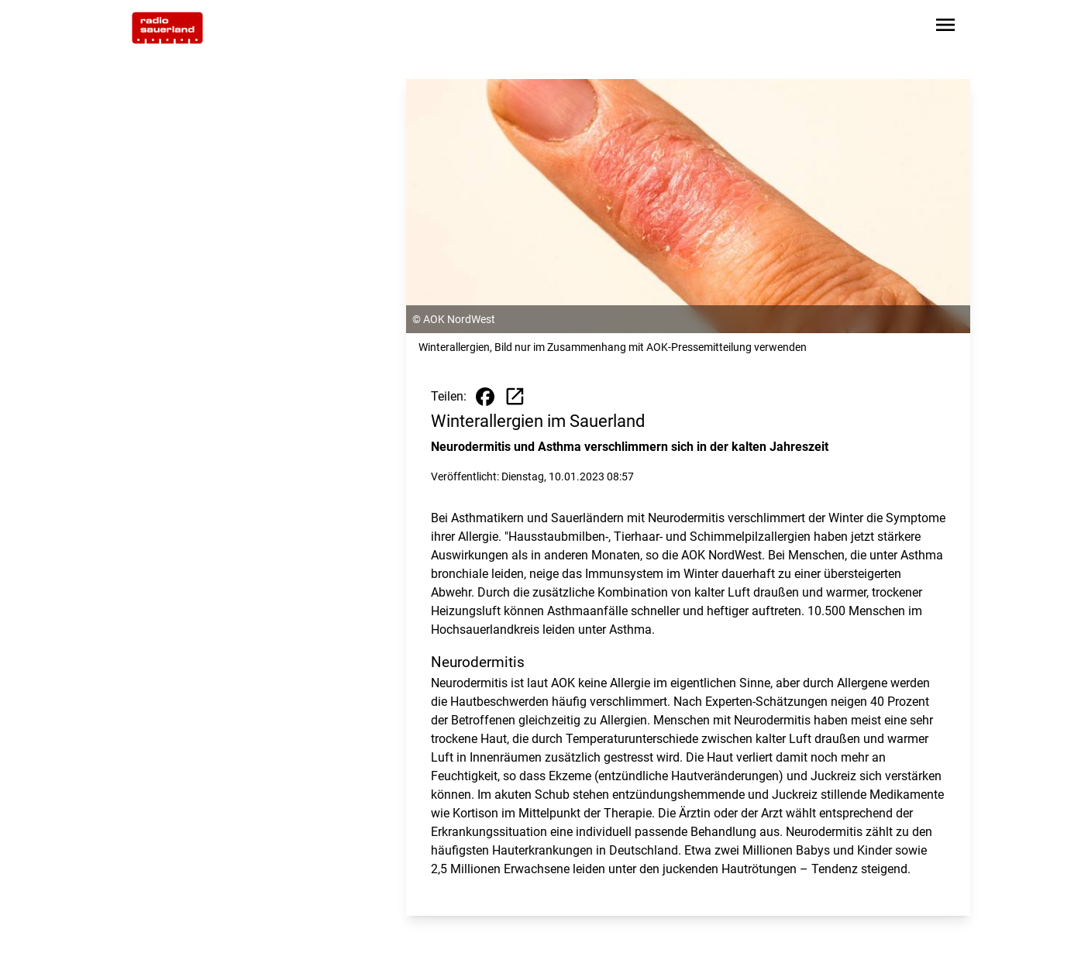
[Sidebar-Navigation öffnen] (945, 27)
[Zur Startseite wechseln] (167, 28)
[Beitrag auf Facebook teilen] (485, 396)
